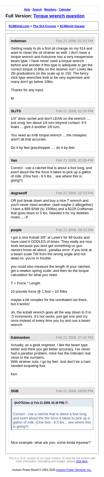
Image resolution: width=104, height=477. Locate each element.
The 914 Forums (44, 26)
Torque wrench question (59, 16)
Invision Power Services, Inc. (74, 469)
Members (50, 9)
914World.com (19, 26)
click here (82, 461)
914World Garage (72, 26)
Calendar (65, 9)
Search (37, 9)
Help (27, 9)
